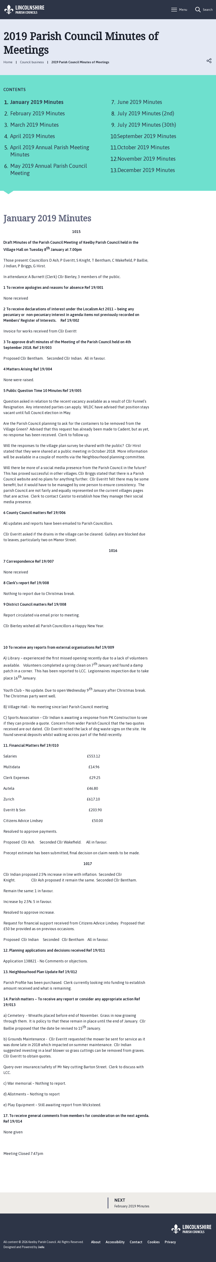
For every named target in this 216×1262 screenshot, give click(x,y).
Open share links (209, 60)
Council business (32, 62)
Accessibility (115, 1242)
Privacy (170, 1242)
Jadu (41, 1247)
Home (7, 62)
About (96, 1242)
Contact (136, 1242)
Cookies (153, 1242)
